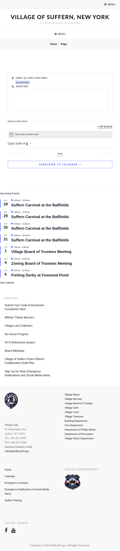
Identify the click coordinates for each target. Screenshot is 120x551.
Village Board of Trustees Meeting (41, 252)
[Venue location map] (60, 100)
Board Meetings (14, 350)
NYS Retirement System (20, 342)
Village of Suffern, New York (60, 16)
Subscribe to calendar (58, 164)
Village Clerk (72, 407)
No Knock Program (16, 334)
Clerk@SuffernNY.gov (17, 451)
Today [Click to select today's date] (60, 154)
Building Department (76, 421)
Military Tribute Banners (19, 317)
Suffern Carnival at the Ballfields (40, 205)
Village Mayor (72, 394)
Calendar (10, 476)
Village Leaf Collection (18, 325)
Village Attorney (73, 399)
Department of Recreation (79, 434)
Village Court (72, 412)
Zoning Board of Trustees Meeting (41, 263)
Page (64, 44)
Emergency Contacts (16, 483)
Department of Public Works (80, 429)
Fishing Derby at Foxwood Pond (40, 275)
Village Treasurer (74, 416)
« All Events (105, 126)
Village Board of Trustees (78, 403)
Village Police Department (79, 438)
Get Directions (23, 81)
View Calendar (7, 282)
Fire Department (74, 425)
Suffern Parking (13, 500)
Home (54, 44)
